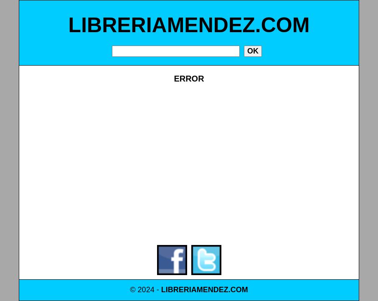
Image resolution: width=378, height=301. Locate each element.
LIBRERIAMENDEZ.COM (189, 25)
